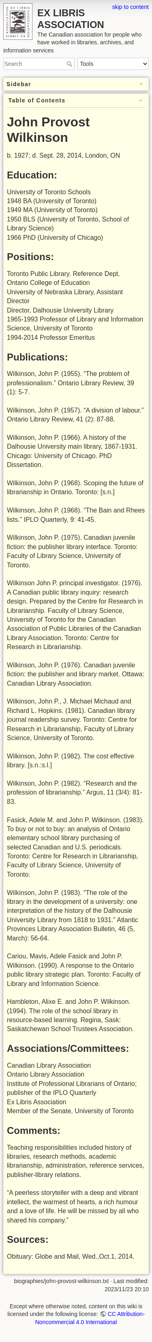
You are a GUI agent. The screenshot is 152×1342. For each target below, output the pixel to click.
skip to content (130, 7)
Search (70, 64)
